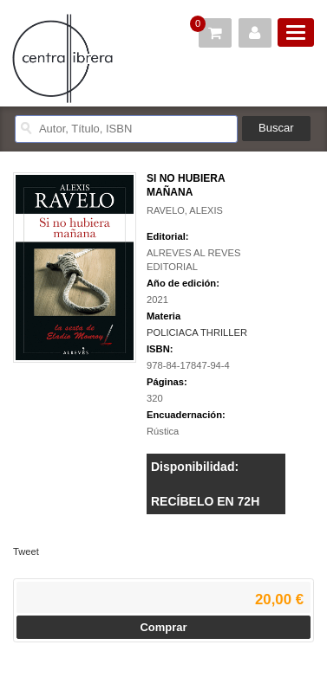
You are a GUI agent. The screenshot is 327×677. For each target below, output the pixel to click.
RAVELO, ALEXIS (185, 210)
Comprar (163, 627)
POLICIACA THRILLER (197, 332)
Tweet (26, 551)
